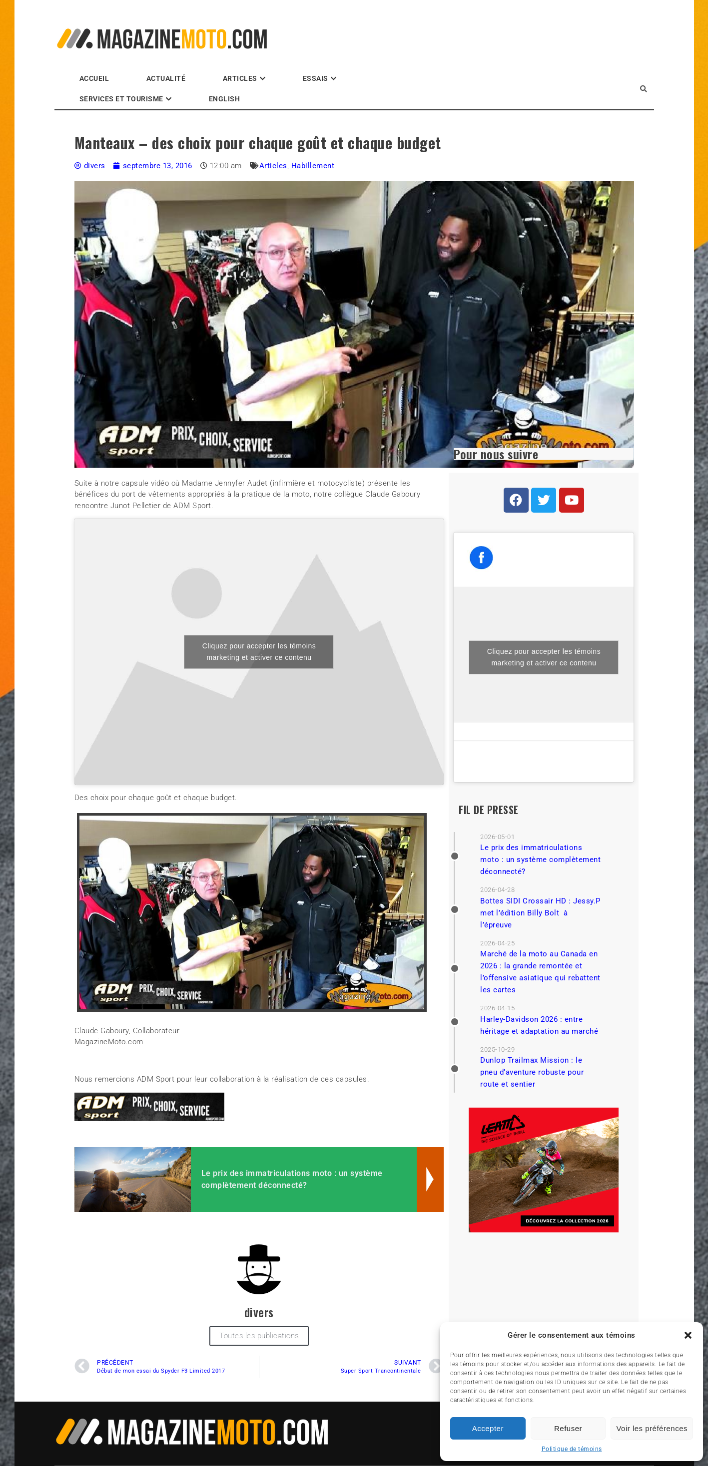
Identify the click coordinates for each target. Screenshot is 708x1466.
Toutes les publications (259, 1335)
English (224, 99)
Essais (315, 78)
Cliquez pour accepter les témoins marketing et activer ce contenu (259, 651)
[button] (688, 1335)
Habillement (313, 165)
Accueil (94, 78)
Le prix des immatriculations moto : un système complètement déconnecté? (540, 859)
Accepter (488, 1428)
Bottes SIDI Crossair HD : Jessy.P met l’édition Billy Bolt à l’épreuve (540, 912)
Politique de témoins (572, 1449)
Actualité (166, 78)
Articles (240, 78)
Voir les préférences (652, 1428)
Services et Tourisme (121, 99)
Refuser (568, 1428)
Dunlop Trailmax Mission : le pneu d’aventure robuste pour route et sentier (532, 1072)
